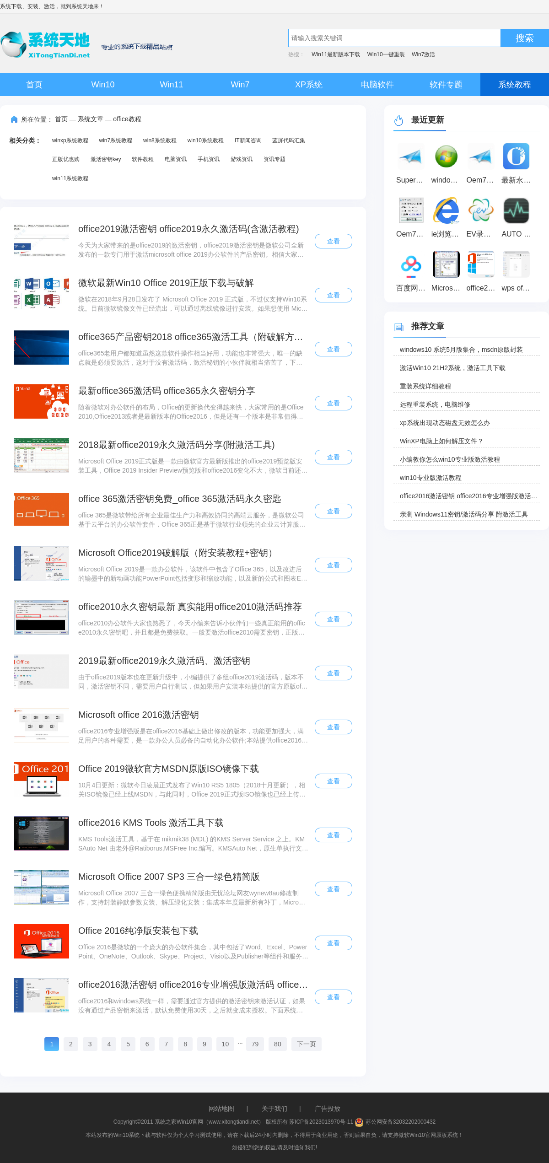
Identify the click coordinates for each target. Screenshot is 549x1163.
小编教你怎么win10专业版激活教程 (450, 459)
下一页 (306, 1044)
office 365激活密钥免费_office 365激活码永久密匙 (179, 499)
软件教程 (143, 159)
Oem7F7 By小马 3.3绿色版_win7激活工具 (412, 234)
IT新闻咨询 (248, 140)
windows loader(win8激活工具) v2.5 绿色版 (447, 180)
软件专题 (446, 84)
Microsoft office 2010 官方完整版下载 (447, 288)
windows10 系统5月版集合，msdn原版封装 (461, 349)
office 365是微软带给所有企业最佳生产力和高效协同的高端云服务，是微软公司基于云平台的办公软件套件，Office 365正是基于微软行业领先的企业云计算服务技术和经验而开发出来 (192, 520)
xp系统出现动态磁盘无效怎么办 (445, 422)
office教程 (127, 119)
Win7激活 (423, 54)
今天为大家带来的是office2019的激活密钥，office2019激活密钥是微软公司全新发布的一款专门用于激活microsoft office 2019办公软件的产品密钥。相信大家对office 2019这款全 (192, 250)
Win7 (240, 84)
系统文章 (90, 119)
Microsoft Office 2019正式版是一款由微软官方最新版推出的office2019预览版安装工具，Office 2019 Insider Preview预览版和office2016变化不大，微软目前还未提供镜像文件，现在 (192, 466)
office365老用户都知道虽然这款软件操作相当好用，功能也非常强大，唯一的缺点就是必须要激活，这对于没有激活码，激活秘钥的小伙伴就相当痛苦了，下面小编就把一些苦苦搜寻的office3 (190, 358)
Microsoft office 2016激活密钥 (138, 715)
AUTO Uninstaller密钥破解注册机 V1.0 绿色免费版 (517, 234)
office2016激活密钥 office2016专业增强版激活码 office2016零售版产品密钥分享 (193, 985)
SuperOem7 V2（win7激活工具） (412, 180)
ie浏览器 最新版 (447, 234)
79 (255, 1044)
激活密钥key (106, 159)
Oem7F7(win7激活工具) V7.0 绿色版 (483, 180)
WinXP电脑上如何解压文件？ (442, 441)
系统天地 (82, 6)
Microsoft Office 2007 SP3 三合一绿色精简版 (169, 877)
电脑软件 (377, 84)
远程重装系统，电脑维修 (435, 404)
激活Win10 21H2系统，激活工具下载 (453, 368)
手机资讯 (209, 159)
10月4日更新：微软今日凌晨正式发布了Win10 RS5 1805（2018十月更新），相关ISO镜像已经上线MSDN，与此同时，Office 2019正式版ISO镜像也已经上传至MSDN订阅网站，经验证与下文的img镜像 (192, 790)
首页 (34, 84)
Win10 (102, 84)
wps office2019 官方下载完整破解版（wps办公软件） (517, 288)
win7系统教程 (115, 140)
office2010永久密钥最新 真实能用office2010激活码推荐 (190, 607)
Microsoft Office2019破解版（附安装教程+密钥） (177, 553)
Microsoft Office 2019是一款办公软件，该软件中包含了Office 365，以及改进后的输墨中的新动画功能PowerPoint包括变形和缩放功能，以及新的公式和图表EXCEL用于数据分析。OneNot (191, 574)
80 (277, 1044)
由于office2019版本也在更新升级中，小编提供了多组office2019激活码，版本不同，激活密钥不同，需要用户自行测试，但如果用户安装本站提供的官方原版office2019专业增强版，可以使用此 (192, 682)
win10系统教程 (206, 140)
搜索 (525, 38)
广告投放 (327, 1108)
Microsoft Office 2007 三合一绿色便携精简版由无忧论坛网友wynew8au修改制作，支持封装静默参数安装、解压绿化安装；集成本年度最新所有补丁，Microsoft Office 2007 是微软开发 (192, 898)
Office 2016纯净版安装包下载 (138, 931)
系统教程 (514, 84)
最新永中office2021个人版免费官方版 (517, 180)
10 (225, 1044)
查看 (333, 241)
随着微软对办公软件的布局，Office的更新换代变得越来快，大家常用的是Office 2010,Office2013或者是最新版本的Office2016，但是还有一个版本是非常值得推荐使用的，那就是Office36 (191, 412)
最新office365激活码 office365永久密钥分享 (166, 391)
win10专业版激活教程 (431, 477)
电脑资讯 (176, 159)
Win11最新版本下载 (336, 54)
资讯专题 (274, 159)
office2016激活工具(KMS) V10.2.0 (483, 288)
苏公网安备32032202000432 (395, 1122)
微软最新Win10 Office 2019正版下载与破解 (166, 283)
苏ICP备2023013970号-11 (321, 1122)
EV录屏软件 (483, 234)
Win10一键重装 (386, 54)
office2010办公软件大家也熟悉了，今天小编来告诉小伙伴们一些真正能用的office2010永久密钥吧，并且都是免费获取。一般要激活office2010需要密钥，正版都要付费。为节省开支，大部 (191, 628)
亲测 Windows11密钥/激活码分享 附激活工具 (464, 514)
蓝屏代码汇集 (288, 140)
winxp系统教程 (70, 140)
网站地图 (221, 1108)
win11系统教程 (70, 178)
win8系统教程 (160, 140)
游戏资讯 (242, 159)
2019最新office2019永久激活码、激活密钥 (164, 661)
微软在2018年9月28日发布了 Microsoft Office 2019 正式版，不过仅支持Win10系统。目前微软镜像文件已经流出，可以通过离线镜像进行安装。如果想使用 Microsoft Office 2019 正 (192, 304)
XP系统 (309, 84)
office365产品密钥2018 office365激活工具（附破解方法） (193, 337)
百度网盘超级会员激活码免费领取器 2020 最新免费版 (412, 288)
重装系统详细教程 (425, 386)
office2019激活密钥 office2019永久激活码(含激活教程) (188, 229)
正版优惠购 (66, 159)
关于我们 (274, 1108)
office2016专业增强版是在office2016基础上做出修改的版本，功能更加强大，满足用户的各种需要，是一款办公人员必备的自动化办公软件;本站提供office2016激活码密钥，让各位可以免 (193, 736)
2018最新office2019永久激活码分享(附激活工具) (176, 445)
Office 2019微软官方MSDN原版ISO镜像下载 (168, 769)
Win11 (171, 84)
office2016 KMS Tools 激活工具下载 (151, 823)
